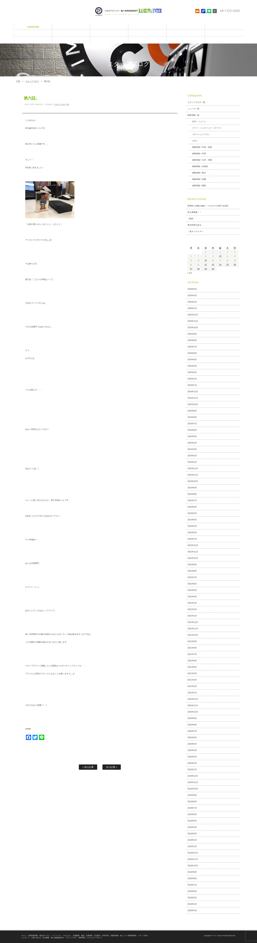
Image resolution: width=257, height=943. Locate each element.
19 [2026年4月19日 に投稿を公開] (234, 260)
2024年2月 (192, 455)
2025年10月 (193, 327)
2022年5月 (192, 590)
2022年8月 (192, 571)
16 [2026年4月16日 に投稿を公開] (213, 260)
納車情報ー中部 (197, 153)
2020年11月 (193, 705)
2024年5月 (192, 436)
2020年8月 (192, 725)
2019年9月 (192, 795)
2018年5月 (192, 898)
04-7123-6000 (229, 11)
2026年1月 (192, 308)
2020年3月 (192, 757)
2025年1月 (192, 385)
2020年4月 (192, 750)
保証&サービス (44, 935)
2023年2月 (192, 532)
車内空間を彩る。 (195, 225)
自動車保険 (114, 935)
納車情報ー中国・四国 (200, 147)
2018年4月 (192, 904)
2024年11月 (193, 398)
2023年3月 (192, 526)
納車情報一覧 (193, 115)
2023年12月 (193, 468)
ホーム (23, 935)
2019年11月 (193, 782)
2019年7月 (192, 808)
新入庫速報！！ (194, 212)
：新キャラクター (195, 231)
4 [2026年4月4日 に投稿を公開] (227, 252)
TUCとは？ (67, 935)
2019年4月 (192, 827)
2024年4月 (192, 443)
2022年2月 (192, 609)
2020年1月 (192, 769)
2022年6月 (192, 584)
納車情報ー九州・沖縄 (200, 160)
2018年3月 (192, 910)
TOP (18, 81)
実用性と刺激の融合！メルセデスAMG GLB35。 (209, 206)
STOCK (197, 14)
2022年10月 (193, 558)
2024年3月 (192, 449)
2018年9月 (192, 872)
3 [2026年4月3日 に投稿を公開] (220, 252)
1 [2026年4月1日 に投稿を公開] (205, 252)
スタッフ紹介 (143, 935)
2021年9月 (192, 641)
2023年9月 (192, 488)
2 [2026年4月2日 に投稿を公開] (213, 252)
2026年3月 (192, 295)
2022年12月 (193, 545)
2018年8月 (192, 878)
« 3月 (189, 273)
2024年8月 (192, 417)
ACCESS (203, 14)
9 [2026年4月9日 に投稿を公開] (213, 256)
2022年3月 (192, 603)
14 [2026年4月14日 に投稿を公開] (198, 260)
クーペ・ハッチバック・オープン (205, 128)
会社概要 (46, 938)
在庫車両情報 (33, 935)
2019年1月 (192, 846)
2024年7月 (192, 423)
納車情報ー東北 (197, 173)
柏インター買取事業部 (128, 935)
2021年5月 (192, 667)
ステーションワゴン (199, 134)
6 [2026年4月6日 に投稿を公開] (191, 256)
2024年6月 (192, 430)
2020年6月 (192, 737)
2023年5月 (192, 513)
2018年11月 (193, 859)
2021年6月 (192, 660)
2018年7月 (192, 885)
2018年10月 (193, 865)
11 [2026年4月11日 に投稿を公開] (227, 256)
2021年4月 (192, 673)
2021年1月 (192, 693)
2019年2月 (192, 840)
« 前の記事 (88, 767)
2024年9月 (192, 411)
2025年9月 (192, 334)
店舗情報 (76, 935)
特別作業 (105, 935)
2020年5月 (192, 744)
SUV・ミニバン (197, 121)
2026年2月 (192, 302)
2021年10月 (193, 635)
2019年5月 (192, 821)
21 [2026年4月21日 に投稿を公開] (198, 264)
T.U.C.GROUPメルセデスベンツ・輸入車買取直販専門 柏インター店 (128, 11)
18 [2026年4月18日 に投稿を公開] (227, 260)
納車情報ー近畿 (197, 179)
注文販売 (97, 935)
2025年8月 (192, 340)
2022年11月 (193, 552)
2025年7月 (192, 347)
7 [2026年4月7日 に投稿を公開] (198, 256)
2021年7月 (192, 654)
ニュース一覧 (193, 109)
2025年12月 (193, 315)
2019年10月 (193, 789)
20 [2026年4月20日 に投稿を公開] (191, 264)
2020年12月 (193, 699)
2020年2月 (192, 763)
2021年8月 (192, 648)
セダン (193, 141)
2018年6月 (192, 891)
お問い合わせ (36, 938)
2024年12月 (193, 391)
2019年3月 (192, 833)
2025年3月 (192, 372)
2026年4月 (192, 289)
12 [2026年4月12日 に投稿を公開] (234, 256)
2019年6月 (192, 814)
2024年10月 (193, 404)
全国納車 (89, 935)
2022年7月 (192, 577)
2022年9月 (192, 564)
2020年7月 (192, 731)
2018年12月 (193, 853)
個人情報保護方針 (57, 938)
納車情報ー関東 (197, 185)
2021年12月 (193, 622)
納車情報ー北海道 (198, 166)
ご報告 (190, 218)
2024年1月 (192, 462)
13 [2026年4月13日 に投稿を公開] (191, 260)
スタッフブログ (32, 81)
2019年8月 (192, 801)
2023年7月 (192, 500)
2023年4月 (192, 520)
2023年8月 (192, 494)
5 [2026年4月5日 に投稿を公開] (234, 252)
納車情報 (82, 938)
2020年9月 (192, 718)
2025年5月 (192, 359)
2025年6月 (192, 353)
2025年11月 (193, 321)
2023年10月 (193, 481)
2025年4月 (192, 366)
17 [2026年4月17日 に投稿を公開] (220, 260)
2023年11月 (193, 475)
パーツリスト (57, 935)
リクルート (25, 938)
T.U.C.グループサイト (94, 938)
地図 (82, 935)
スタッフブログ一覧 (61, 104)
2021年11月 (193, 628)
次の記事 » (111, 767)
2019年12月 (193, 776)
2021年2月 (192, 686)
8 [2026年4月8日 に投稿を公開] (205, 256)
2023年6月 (192, 507)
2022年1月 (192, 616)
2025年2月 (192, 379)
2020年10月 (193, 712)
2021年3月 (192, 680)
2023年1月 (192, 539)
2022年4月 (192, 596)
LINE (208, 14)
